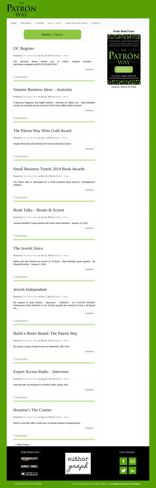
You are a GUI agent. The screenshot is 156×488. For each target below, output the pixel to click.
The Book (26, 23)
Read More (89, 69)
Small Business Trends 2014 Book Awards (49, 169)
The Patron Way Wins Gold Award (42, 130)
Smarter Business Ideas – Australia (42, 89)
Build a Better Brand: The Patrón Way (45, 333)
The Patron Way (30, 55)
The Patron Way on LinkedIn (132, 470)
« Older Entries (22, 444)
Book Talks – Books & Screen (38, 210)
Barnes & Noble (128, 87)
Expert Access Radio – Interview (41, 371)
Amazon (115, 87)
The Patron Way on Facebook (123, 461)
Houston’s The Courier (32, 410)
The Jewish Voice (28, 248)
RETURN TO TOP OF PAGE (28, 484)
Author (40, 23)
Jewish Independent (30, 289)
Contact (95, 23)
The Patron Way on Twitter (123, 470)
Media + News (55, 23)
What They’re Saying (76, 23)
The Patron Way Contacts (132, 461)
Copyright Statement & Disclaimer (124, 484)
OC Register (23, 48)
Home (14, 23)
